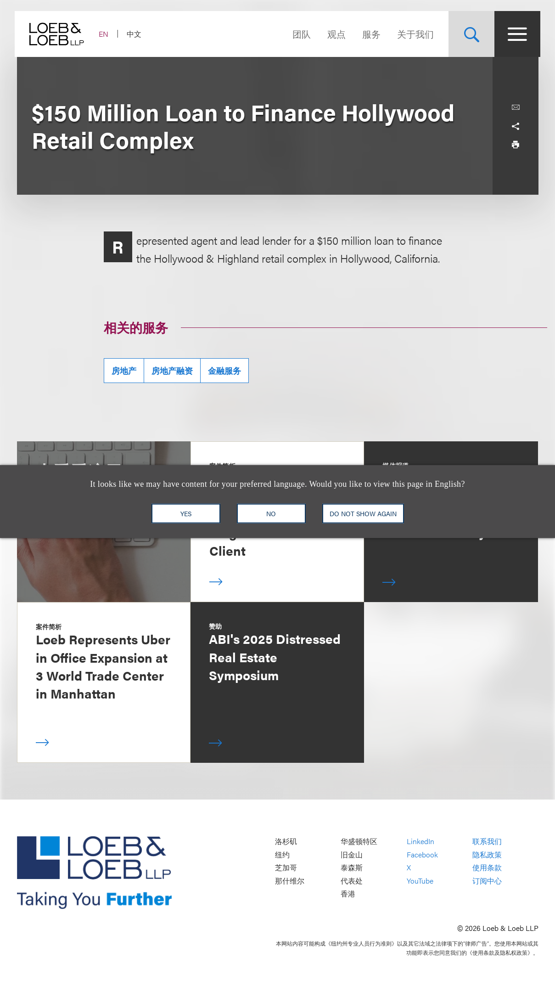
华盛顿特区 (359, 841)
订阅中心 (487, 880)
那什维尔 (289, 880)
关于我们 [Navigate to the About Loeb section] (413, 33)
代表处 (352, 880)
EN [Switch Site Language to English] (106, 33)
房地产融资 (172, 370)
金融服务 (224, 370)
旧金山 (352, 854)
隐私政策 (487, 854)
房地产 (124, 370)
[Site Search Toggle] (470, 34)
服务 (369, 33)
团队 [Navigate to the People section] (300, 33)
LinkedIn (420, 841)
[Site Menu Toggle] (515, 34)
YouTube (420, 880)
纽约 (282, 854)
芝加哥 (286, 867)
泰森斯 (352, 867)
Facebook (422, 854)
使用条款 (487, 867)
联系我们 (487, 841)
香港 (348, 894)
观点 (334, 33)
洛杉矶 (286, 841)
